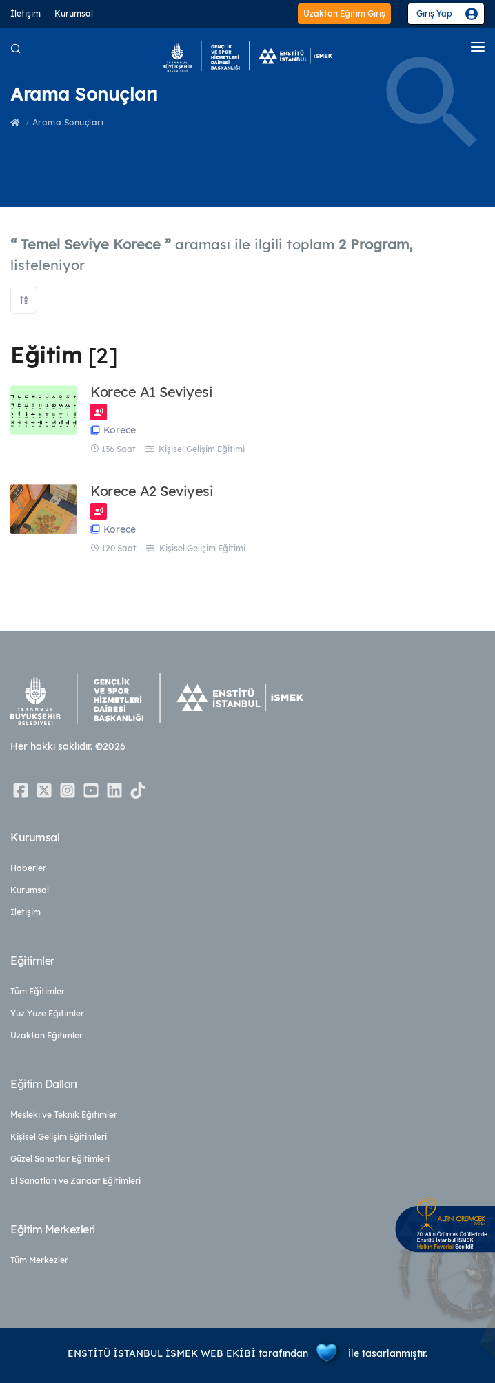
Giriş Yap (434, 13)
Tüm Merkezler (39, 1260)
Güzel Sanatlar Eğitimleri (60, 1159)
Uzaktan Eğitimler (46, 1035)
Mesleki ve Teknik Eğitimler (63, 1114)
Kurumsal (73, 13)
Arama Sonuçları (68, 122)
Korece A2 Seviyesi (151, 491)
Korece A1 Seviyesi (151, 392)
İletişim (25, 13)
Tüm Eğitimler (37, 991)
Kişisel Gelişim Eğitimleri (58, 1136)
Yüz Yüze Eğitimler (47, 1013)
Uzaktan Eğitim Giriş (344, 13)
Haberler (28, 868)
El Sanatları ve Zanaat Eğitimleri (75, 1181)
